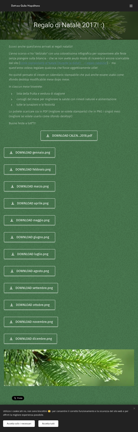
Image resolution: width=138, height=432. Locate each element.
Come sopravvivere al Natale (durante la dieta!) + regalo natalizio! (63, 63)
